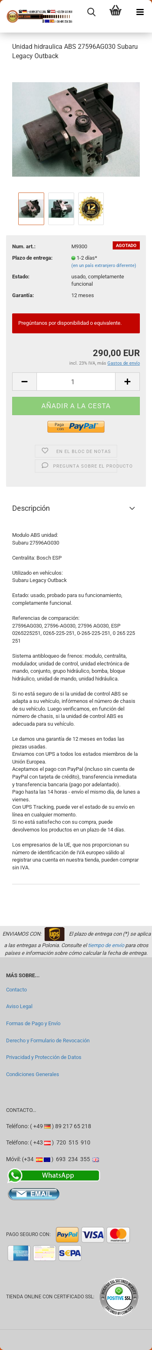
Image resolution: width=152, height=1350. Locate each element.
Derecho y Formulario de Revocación (48, 1040)
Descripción (31, 508)
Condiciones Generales (32, 1074)
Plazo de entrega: (32, 258)
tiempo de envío (106, 945)
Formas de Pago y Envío (33, 1023)
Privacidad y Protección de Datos (43, 1057)
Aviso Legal (19, 1006)
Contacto (16, 990)
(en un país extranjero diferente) (103, 265)
